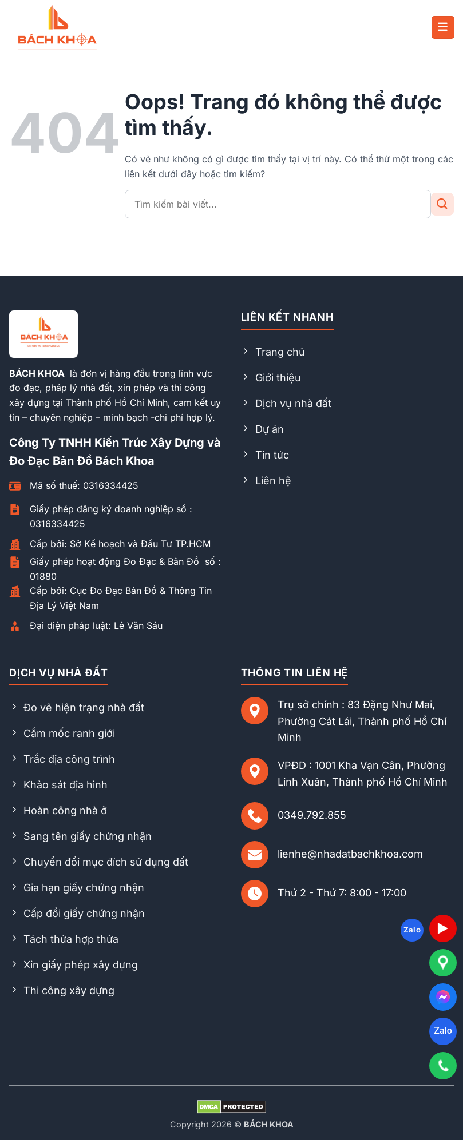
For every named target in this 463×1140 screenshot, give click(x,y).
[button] (443, 27)
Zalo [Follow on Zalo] (412, 929)
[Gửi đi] (442, 204)
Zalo (443, 1030)
